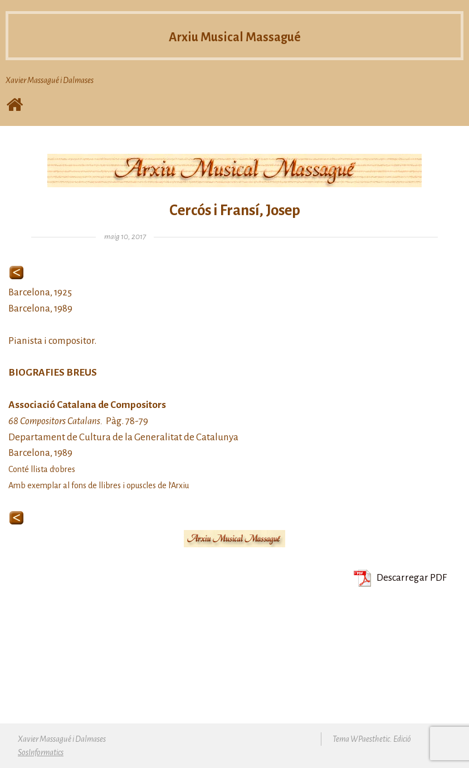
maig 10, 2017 (125, 236)
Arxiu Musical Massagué (234, 36)
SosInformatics (40, 752)
